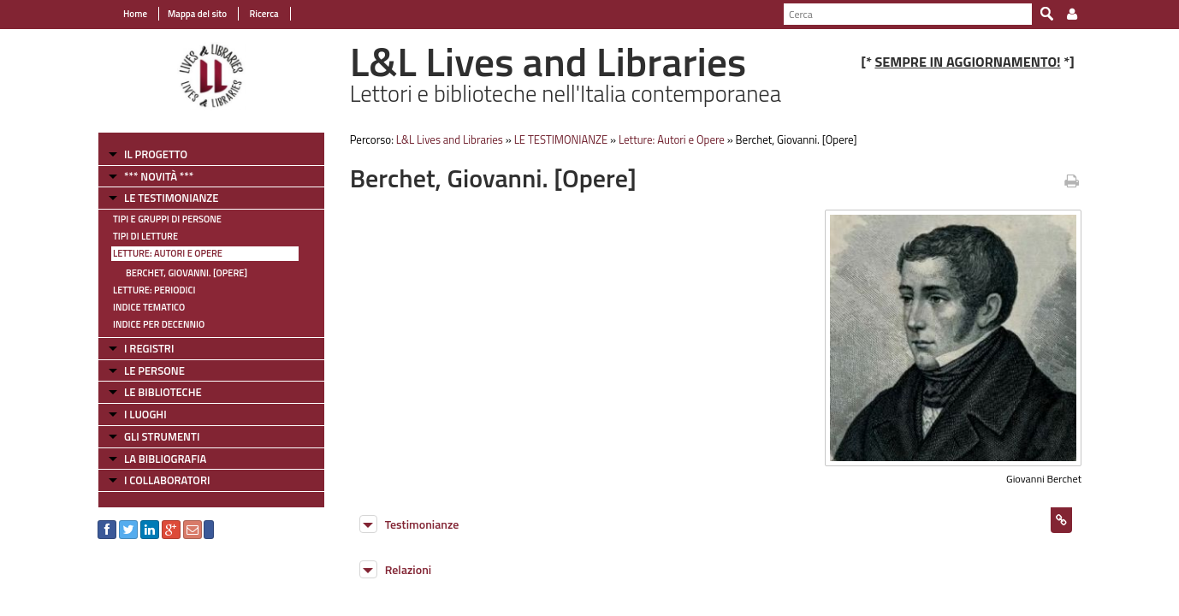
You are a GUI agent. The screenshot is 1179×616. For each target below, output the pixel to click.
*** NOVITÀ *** (158, 176)
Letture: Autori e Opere (167, 253)
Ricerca (263, 14)
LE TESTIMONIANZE (171, 197)
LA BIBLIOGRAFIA (165, 458)
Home (135, 14)
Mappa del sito (197, 14)
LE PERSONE (154, 370)
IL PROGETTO (155, 154)
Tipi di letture (145, 236)
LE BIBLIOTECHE (163, 391)
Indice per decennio (158, 324)
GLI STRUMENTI (161, 436)
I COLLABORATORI (167, 480)
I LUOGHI (145, 414)
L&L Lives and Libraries (449, 139)
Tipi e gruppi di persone (167, 219)
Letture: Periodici (154, 290)
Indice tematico (149, 307)
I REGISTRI (149, 348)
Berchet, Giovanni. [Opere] (186, 273)
